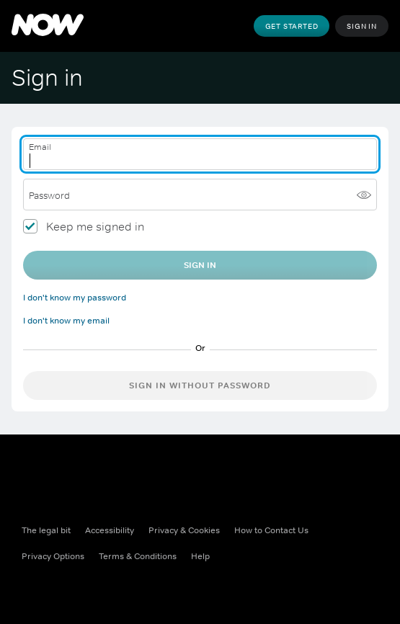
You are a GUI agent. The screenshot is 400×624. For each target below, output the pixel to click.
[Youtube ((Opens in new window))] (145, 588)
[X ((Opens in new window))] (70, 588)
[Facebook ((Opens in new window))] (33, 588)
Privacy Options (53, 556)
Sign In (362, 26)
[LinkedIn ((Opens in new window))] (183, 588)
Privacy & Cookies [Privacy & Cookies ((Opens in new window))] (184, 530)
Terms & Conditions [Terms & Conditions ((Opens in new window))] (138, 556)
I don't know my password (74, 297)
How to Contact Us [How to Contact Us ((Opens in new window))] (271, 530)
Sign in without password (199, 385)
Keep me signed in (95, 226)
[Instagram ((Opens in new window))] (108, 588)
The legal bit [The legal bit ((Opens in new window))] (46, 530)
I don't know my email (66, 320)
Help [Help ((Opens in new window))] (200, 556)
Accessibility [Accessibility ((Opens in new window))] (109, 530)
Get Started (292, 26)
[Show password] (364, 194)
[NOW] (48, 26)
